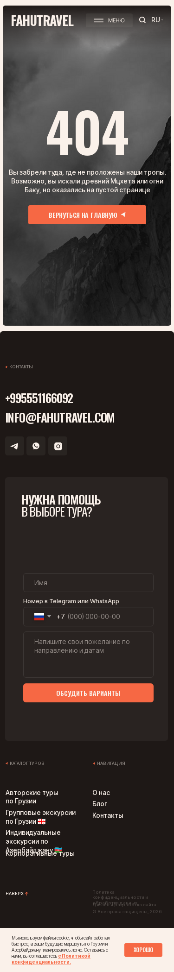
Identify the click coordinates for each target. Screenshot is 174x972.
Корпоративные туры (40, 853)
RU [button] (155, 20)
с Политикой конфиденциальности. (51, 959)
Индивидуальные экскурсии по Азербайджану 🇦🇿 (34, 841)
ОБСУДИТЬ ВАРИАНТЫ (88, 693)
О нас (101, 792)
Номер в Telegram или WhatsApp (71, 601)
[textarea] (88, 654)
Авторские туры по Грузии (32, 797)
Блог (99, 804)
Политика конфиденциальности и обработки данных (120, 897)
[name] (88, 582)
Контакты (107, 815)
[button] (109, 20)
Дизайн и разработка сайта (124, 904)
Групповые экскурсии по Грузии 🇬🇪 (41, 816)
